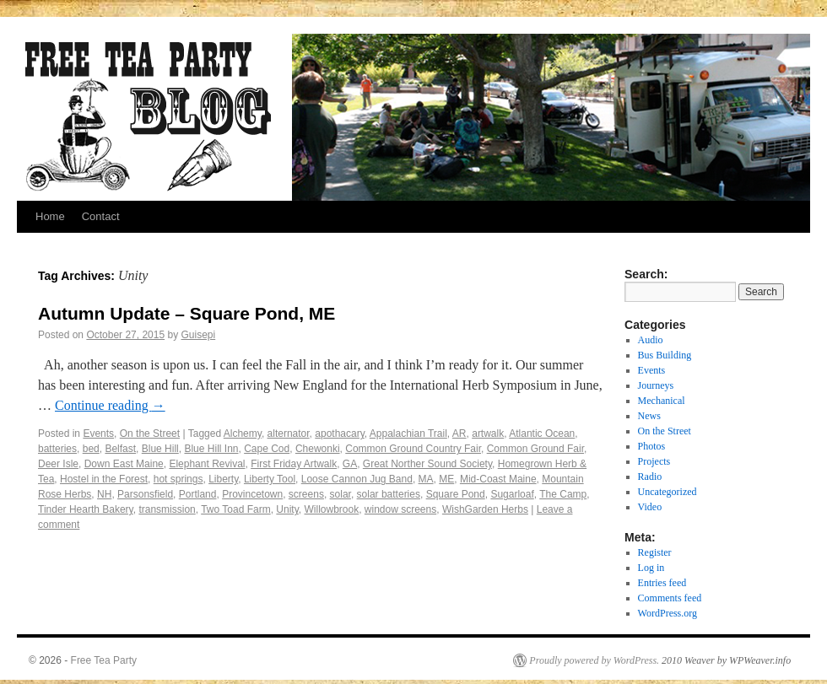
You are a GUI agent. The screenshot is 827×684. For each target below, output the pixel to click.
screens (306, 494)
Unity (287, 509)
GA (350, 464)
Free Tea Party (104, 660)
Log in (651, 568)
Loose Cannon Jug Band (357, 479)
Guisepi (198, 335)
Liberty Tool (269, 479)
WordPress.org (667, 613)
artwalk (488, 433)
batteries (57, 449)
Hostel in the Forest (104, 479)
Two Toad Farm (235, 509)
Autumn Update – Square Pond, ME (186, 313)
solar (340, 494)
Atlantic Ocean (542, 433)
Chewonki (317, 449)
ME (446, 479)
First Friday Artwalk (294, 464)
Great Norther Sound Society (427, 464)
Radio (650, 476)
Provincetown (252, 494)
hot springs (178, 479)
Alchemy (243, 433)
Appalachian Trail (408, 433)
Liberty (223, 479)
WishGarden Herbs (485, 509)
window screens (400, 509)
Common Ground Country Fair (413, 449)
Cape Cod (266, 449)
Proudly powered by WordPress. (594, 660)
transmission (166, 509)
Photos (652, 446)
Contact (101, 216)
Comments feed (670, 598)
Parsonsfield (145, 494)
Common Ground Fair (535, 449)
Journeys (656, 385)
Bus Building (665, 355)
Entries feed (662, 583)
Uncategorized (667, 492)
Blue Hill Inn (211, 449)
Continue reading (110, 405)
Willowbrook (331, 509)
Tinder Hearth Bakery (85, 509)
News (649, 416)
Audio (650, 340)
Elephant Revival (207, 464)
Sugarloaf (511, 494)
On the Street (150, 433)
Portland (198, 494)
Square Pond (455, 494)
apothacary (339, 433)
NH (104, 494)
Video (650, 507)
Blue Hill (160, 449)
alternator (289, 433)
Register (655, 552)
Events (98, 433)
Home (50, 216)
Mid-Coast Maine (498, 479)
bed (91, 449)
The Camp (562, 494)
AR (459, 433)
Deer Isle (58, 464)
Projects (654, 461)
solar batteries (388, 494)
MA (426, 479)
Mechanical (661, 401)
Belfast (120, 449)
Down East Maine (124, 464)
